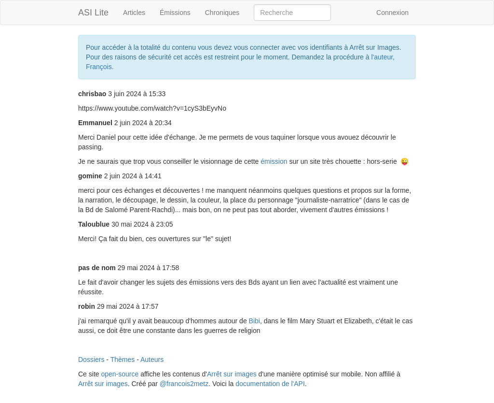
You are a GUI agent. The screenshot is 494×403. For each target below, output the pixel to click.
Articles (134, 12)
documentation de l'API (270, 384)
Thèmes (122, 359)
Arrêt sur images (232, 374)
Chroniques (222, 12)
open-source (119, 374)
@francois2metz (184, 384)
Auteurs (152, 359)
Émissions (175, 12)
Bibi (254, 321)
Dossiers (91, 359)
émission (275, 161)
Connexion (392, 12)
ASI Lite (93, 12)
